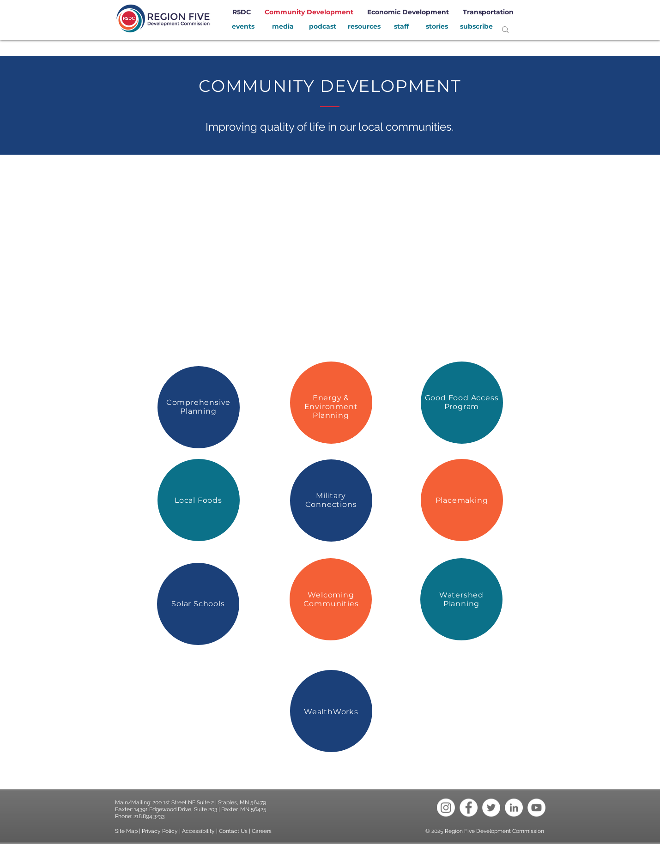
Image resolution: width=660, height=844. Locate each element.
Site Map (126, 831)
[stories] (437, 26)
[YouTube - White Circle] (536, 808)
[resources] (364, 26)
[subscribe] (477, 26)
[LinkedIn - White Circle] (514, 808)
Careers (262, 831)
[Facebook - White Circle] (469, 808)
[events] (243, 26)
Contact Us (233, 831)
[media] (283, 26)
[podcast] (323, 26)
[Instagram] (446, 808)
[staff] (401, 26)
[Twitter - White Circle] (491, 808)
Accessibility (199, 831)
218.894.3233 (148, 816)
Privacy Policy (160, 831)
